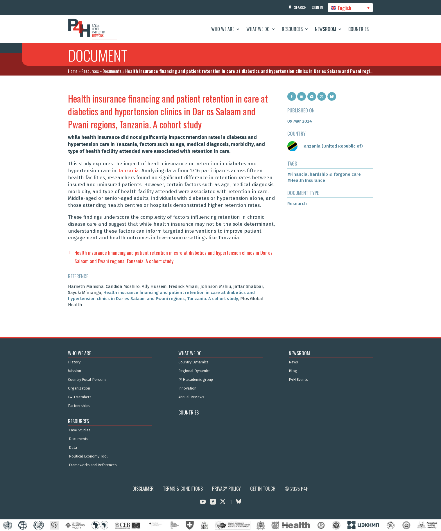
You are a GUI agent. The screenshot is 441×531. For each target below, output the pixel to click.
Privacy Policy (226, 488)
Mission (74, 371)
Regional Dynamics (194, 371)
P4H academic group (195, 380)
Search (299, 7)
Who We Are (222, 29)
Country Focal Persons (87, 380)
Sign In (316, 7)
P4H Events (298, 380)
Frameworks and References (93, 465)
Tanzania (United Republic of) (325, 146)
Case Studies (80, 430)
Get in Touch (262, 488)
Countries (358, 29)
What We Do (258, 29)
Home (73, 71)
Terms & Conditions (183, 488)
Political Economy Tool (88, 456)
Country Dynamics (193, 362)
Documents (112, 71)
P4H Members (80, 397)
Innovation (187, 388)
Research (297, 203)
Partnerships (79, 406)
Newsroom (325, 29)
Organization (79, 388)
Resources (292, 29)
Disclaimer (143, 488)
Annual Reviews (191, 397)
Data (73, 448)
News (293, 362)
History (74, 362)
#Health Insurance (306, 180)
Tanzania (128, 171)
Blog (293, 371)
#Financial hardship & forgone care (324, 174)
